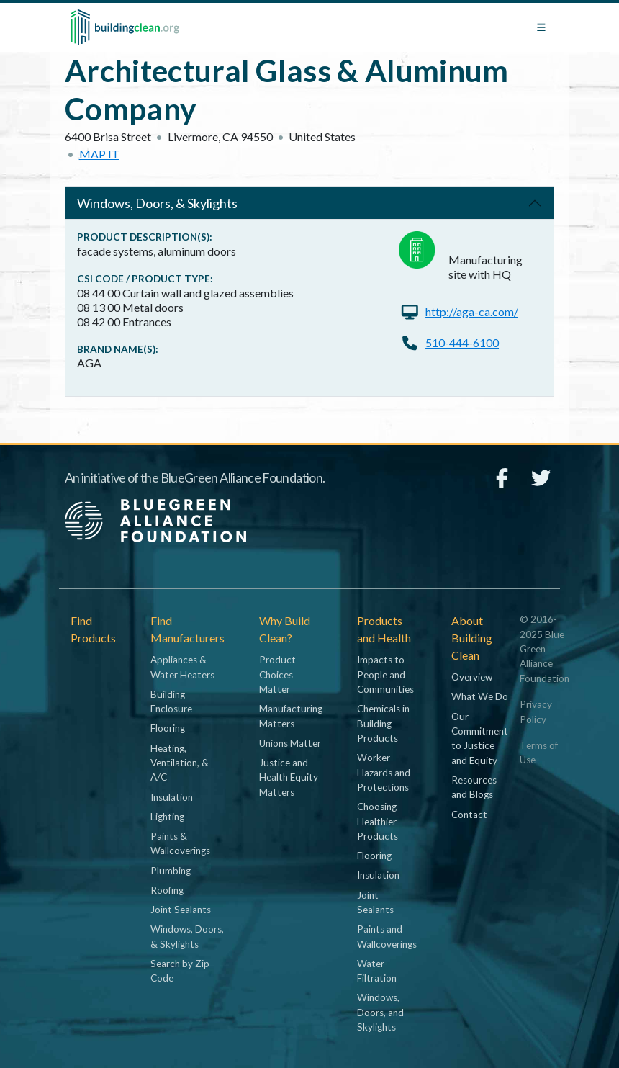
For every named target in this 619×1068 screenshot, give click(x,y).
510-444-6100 (462, 342)
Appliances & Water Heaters (182, 667)
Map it (99, 154)
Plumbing (170, 870)
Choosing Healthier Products (377, 821)
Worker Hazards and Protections (383, 772)
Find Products (93, 629)
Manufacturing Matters (290, 716)
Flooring (167, 728)
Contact (469, 814)
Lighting (167, 816)
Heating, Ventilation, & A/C (179, 763)
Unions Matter (290, 743)
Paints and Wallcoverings (387, 936)
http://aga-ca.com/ (471, 311)
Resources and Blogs (474, 787)
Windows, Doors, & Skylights (157, 203)
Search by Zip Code (179, 971)
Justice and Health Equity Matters (288, 777)
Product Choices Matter (277, 674)
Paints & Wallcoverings (180, 843)
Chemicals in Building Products (383, 723)
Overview (471, 677)
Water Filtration (377, 971)
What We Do (479, 696)
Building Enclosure (171, 701)
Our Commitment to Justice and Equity (479, 738)
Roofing (167, 890)
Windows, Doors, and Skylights (380, 1012)
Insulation (171, 797)
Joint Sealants (180, 909)
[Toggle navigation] (541, 27)
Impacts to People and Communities (385, 674)
